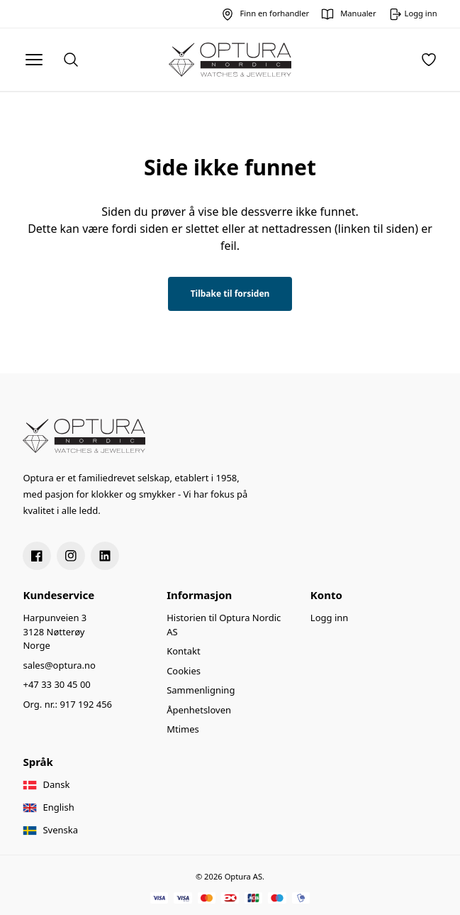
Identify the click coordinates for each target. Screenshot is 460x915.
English (58, 807)
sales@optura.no (59, 665)
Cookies (184, 670)
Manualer (358, 13)
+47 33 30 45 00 (56, 684)
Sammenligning (201, 690)
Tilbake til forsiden (230, 293)
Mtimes (183, 729)
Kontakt (184, 651)
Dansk (56, 784)
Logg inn (329, 617)
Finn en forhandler (275, 13)
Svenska (60, 829)
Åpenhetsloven (199, 709)
